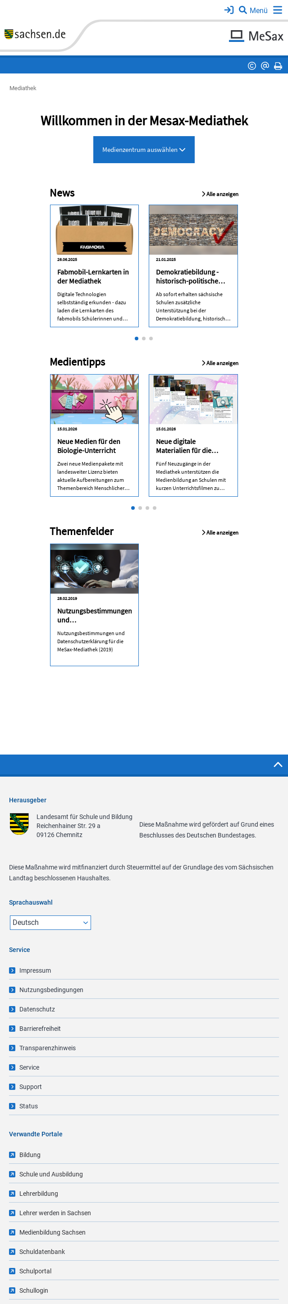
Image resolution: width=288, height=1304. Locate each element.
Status (28, 1106)
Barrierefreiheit (40, 1028)
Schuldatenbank (42, 1251)
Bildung (30, 1154)
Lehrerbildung (38, 1193)
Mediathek (23, 88)
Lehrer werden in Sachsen (55, 1213)
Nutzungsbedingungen (51, 989)
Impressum (35, 970)
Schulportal (35, 1271)
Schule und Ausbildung (51, 1174)
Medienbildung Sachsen (52, 1232)
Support (30, 1086)
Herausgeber (27, 800)
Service (29, 1067)
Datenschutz (37, 1009)
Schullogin (33, 1290)
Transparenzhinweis (47, 1048)
